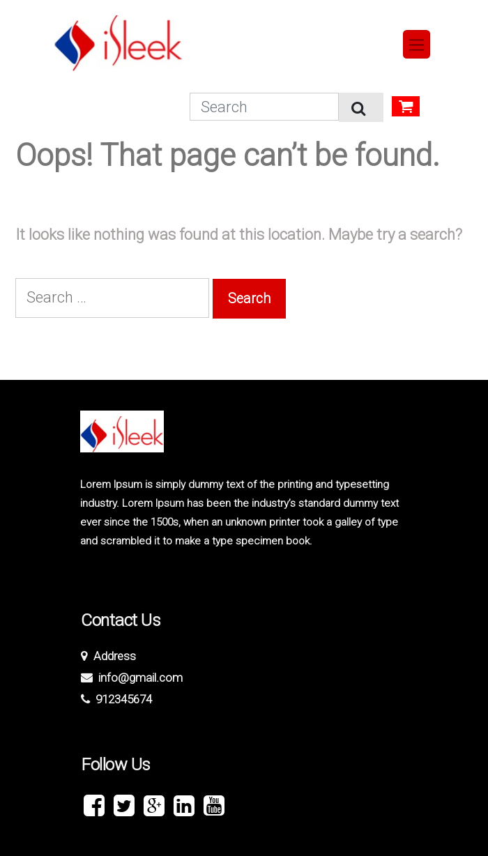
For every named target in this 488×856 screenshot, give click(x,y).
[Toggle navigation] (417, 44)
